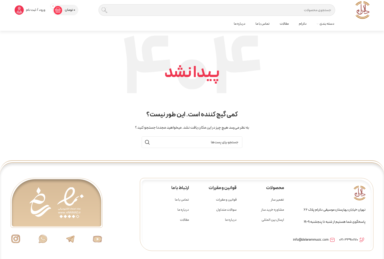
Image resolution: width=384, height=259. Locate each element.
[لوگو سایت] (362, 10)
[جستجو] (217, 10)
